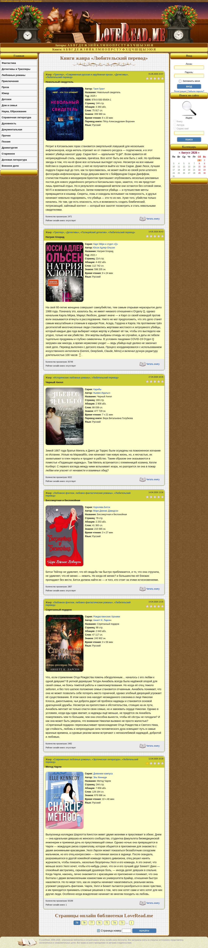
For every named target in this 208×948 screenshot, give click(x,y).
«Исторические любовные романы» (71, 377)
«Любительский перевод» (59, 77)
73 (122, 922)
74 (114, 922)
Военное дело (10, 165)
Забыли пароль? (196, 91)
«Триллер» (58, 74)
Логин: (189, 66)
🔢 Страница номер (109, 930)
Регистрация (180, 91)
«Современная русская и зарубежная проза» (89, 74)
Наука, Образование (14, 111)
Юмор (5, 93)
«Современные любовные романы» (72, 759)
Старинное (8, 153)
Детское (6, 99)
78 (84, 922)
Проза (5, 87)
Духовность (9, 123)
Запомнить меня (189, 81)
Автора (179, 124)
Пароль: (189, 74)
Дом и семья (9, 105)
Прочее (6, 135)
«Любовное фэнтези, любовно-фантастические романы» (83, 493)
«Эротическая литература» (106, 759)
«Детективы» (121, 74)
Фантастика (9, 63)
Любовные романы (13, 75)
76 (99, 922)
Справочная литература (16, 117)
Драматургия (10, 147)
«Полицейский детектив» (94, 232)
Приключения (10, 81)
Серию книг (181, 128)
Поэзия (6, 141)
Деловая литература (14, 159)
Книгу (178, 121)
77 (91, 922)
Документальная (12, 129)
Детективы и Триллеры (16, 69)
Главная (19, 55)
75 (107, 922)
